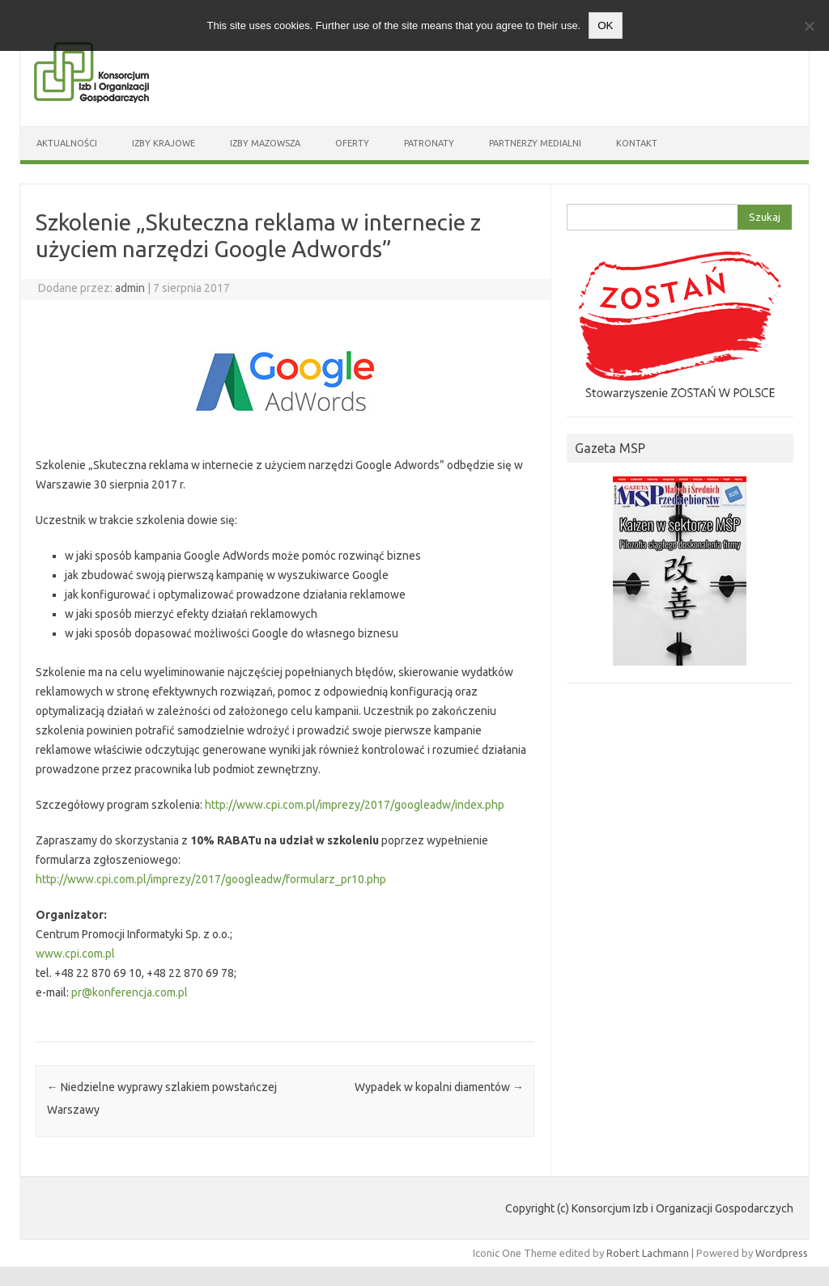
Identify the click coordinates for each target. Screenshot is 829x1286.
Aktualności (66, 143)
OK (605, 25)
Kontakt (636, 143)
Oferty (352, 143)
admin (130, 287)
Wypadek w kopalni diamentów (439, 1087)
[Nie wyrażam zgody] (809, 26)
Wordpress (781, 1253)
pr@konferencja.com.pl (129, 992)
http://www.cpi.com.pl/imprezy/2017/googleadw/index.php (354, 804)
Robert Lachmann (647, 1253)
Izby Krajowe (163, 143)
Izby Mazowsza (265, 143)
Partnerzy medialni (535, 143)
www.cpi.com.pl (75, 953)
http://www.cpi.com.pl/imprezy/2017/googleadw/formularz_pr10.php (211, 879)
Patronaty (429, 143)
